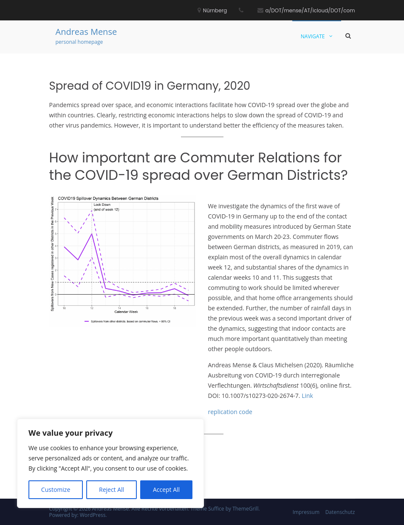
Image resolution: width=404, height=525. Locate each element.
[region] (110, 463)
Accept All (166, 489)
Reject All (111, 489)
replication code (230, 412)
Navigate (313, 36)
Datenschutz (340, 512)
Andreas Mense (86, 31)
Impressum (306, 512)
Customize (55, 489)
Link (307, 396)
